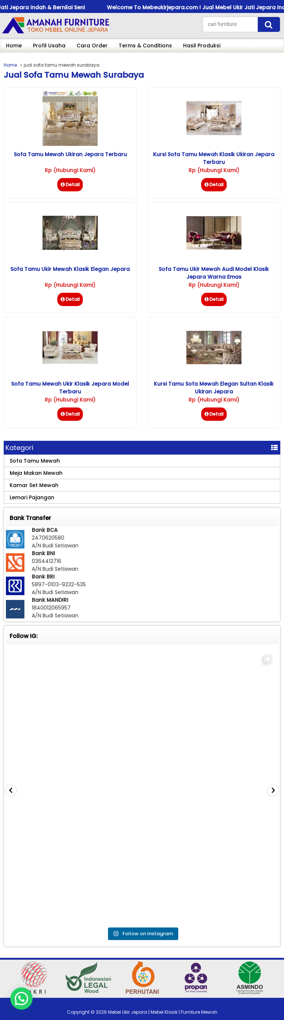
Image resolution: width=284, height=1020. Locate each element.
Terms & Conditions (145, 45)
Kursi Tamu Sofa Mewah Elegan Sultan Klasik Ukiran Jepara (214, 387)
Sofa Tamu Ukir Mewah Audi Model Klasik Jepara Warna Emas (214, 273)
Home (14, 45)
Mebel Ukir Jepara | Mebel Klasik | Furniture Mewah (162, 1012)
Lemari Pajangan (32, 497)
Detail (70, 184)
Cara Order (92, 45)
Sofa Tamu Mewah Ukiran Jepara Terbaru (70, 154)
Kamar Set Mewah (34, 485)
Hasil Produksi (201, 45)
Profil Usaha (49, 45)
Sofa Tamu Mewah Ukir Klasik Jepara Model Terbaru (70, 387)
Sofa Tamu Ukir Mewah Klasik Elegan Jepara (70, 269)
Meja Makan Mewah (36, 473)
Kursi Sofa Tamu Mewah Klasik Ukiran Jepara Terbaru (213, 158)
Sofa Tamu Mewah (35, 460)
